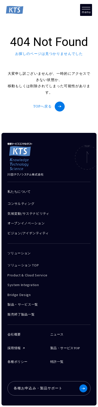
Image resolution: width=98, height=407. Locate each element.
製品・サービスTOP (65, 348)
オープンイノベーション (26, 223)
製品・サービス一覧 (22, 304)
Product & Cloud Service (27, 275)
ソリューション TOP (23, 265)
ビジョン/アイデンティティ (28, 233)
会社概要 (14, 334)
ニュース (57, 334)
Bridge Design (19, 294)
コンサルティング (20, 203)
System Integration (23, 284)
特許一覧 (57, 362)
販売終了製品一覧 (21, 314)
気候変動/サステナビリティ (28, 213)
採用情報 (14, 348)
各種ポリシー (17, 362)
